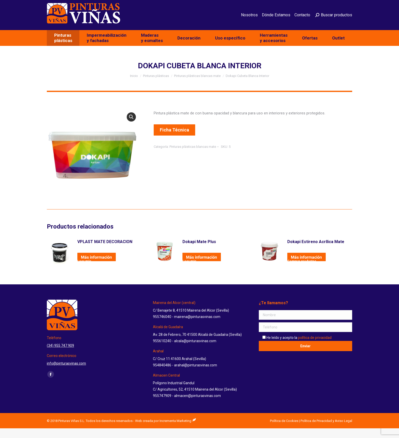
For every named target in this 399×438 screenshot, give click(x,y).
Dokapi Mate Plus (199, 251)
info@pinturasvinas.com (322, 5)
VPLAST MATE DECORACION (104, 251)
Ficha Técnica (174, 139)
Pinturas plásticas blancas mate (192, 156)
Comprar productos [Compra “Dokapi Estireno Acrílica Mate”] (301, 270)
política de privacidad (315, 347)
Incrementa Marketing (178, 430)
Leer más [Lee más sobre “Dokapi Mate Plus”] (189, 270)
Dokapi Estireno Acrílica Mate (315, 251)
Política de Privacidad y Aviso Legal (326, 430)
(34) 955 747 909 (280, 5)
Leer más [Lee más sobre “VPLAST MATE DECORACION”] (84, 270)
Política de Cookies (284, 430)
